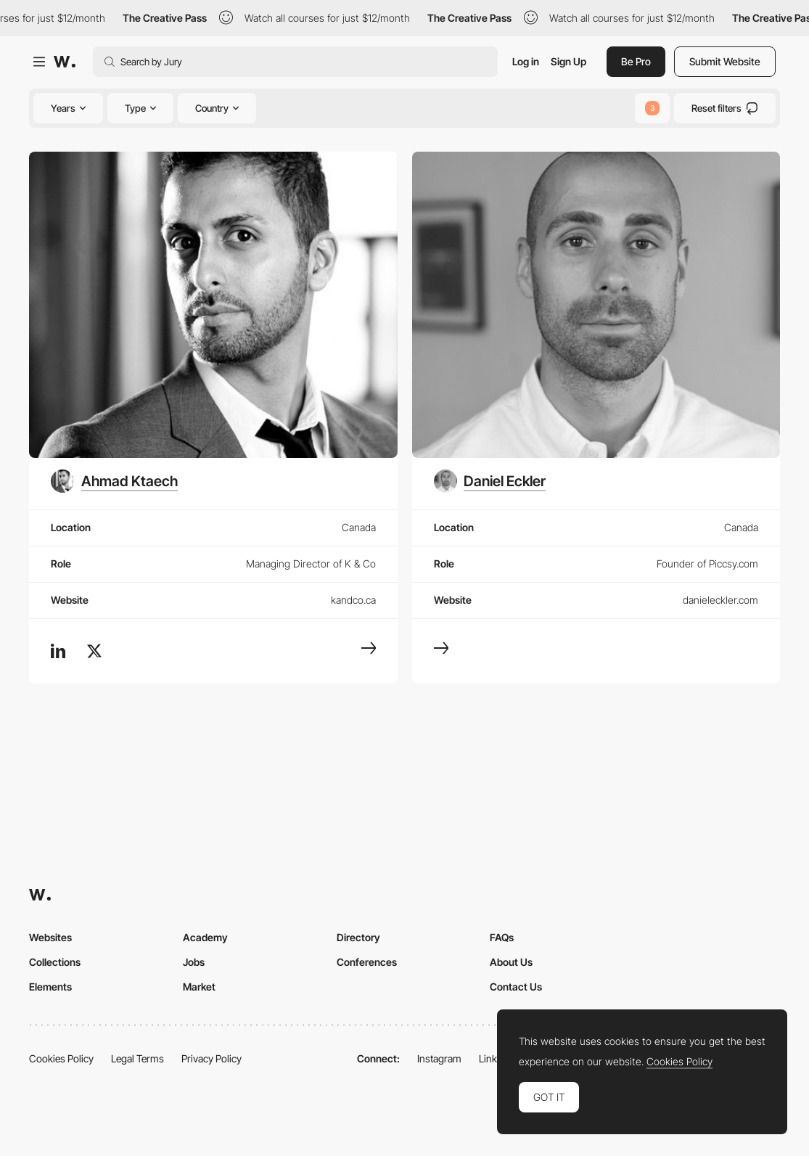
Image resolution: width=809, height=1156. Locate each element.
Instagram (439, 1058)
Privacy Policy (211, 1058)
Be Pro (636, 61)
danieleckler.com (720, 600)
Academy (205, 937)
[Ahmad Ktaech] (114, 481)
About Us (511, 962)
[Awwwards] (64, 61)
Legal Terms (137, 1058)
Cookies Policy (61, 1058)
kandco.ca (353, 600)
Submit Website (724, 61)
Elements (50, 986)
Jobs (194, 962)
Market (199, 986)
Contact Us (516, 986)
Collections (55, 962)
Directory (358, 937)
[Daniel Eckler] (490, 481)
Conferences (367, 962)
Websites (50, 937)
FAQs (502, 937)
